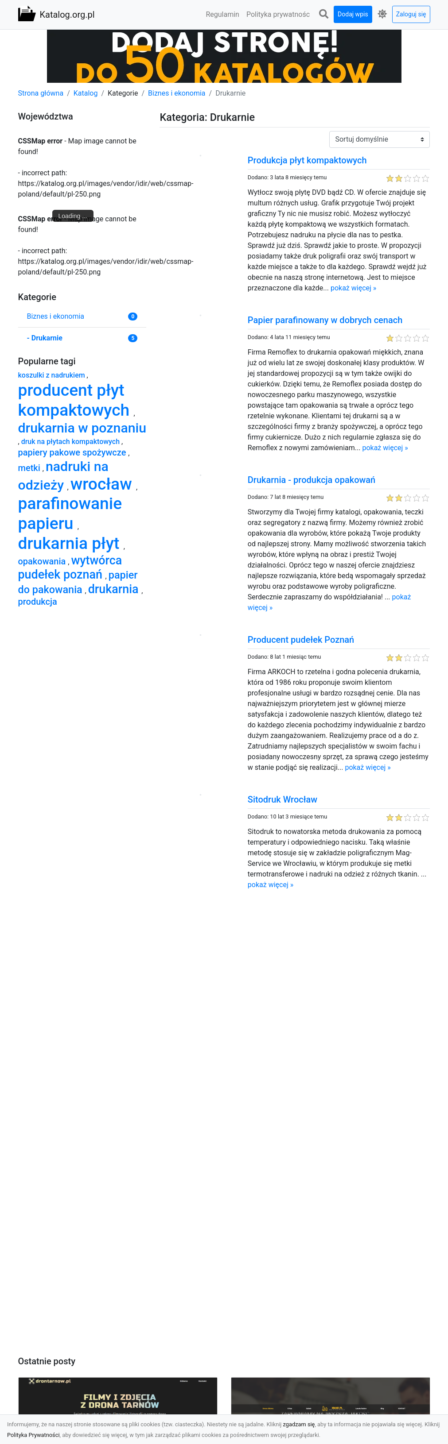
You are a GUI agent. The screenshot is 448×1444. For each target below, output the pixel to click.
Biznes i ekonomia (177, 93)
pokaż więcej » (353, 288)
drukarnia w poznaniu (82, 428)
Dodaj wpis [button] (353, 14)
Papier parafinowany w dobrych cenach (325, 320)
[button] (323, 14)
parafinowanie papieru (70, 513)
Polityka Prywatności (33, 1435)
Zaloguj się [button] (411, 14)
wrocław (103, 484)
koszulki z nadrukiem (52, 375)
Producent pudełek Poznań (301, 639)
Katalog (86, 93)
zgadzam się (299, 1424)
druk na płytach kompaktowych (71, 441)
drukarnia (115, 589)
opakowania (43, 561)
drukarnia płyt (71, 543)
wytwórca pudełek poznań (70, 567)
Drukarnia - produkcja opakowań (311, 480)
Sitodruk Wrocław (282, 799)
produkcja (37, 601)
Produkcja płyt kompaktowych (307, 160)
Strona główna (41, 93)
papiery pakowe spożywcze (73, 452)
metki (30, 468)
